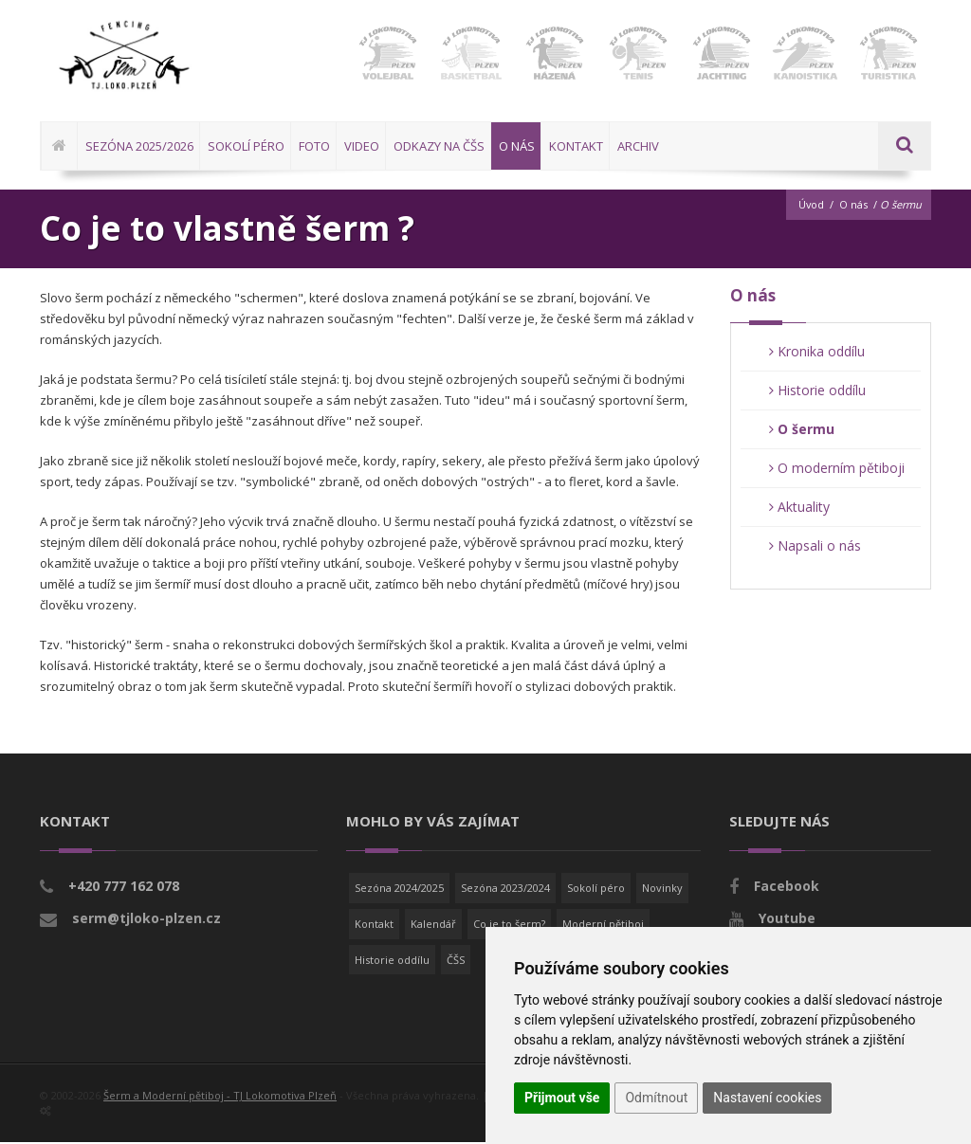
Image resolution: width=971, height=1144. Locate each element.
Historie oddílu (817, 392)
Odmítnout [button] (656, 1097)
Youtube (787, 920)
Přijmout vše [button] (561, 1097)
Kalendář (433, 925)
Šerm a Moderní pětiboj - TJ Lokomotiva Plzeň (220, 1097)
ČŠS (456, 960)
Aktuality (799, 508)
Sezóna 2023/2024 (505, 889)
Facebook (786, 888)
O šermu (801, 431)
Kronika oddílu (817, 353)
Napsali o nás (815, 547)
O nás (853, 206)
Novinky (662, 889)
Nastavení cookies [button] (767, 1097)
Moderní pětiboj (603, 925)
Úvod (810, 206)
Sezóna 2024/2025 (399, 889)
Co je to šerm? (509, 925)
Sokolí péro (596, 889)
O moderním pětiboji (837, 470)
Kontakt (374, 925)
